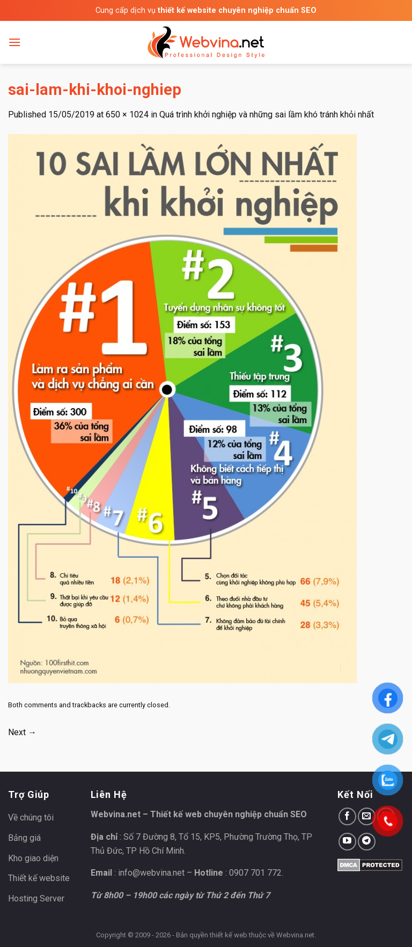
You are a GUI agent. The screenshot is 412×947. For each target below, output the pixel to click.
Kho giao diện (33, 858)
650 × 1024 (127, 114)
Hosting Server (36, 898)
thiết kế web (228, 935)
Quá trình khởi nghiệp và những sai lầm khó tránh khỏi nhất (266, 114)
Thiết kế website (39, 878)
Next (22, 732)
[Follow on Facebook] (347, 816)
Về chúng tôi (31, 817)
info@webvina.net (151, 873)
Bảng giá (24, 838)
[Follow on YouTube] (347, 841)
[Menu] (14, 42)
